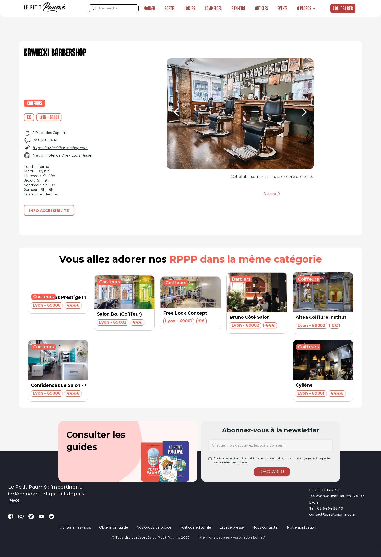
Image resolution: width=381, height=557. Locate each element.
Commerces (213, 8)
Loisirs (189, 8)
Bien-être (238, 8)
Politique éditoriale (195, 527)
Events (282, 8)
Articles (261, 8)
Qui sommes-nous (75, 527)
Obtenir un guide (113, 527)
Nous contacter (265, 527)
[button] (306, 8)
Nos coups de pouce (153, 527)
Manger (149, 8)
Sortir (170, 8)
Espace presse (231, 527)
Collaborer (343, 8)
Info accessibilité (49, 210)
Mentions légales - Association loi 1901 (233, 537)
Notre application (301, 527)
